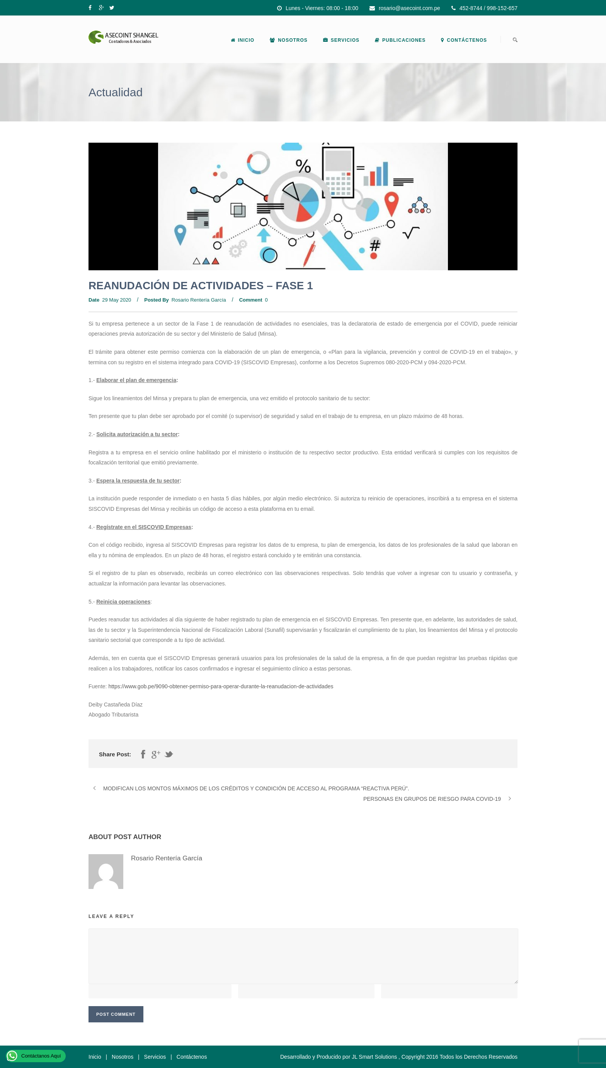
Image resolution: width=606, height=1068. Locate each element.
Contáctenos (464, 40)
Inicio (243, 40)
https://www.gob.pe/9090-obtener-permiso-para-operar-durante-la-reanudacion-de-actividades (220, 686)
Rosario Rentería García (199, 300)
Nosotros (289, 40)
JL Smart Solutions (374, 1057)
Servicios (341, 40)
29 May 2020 (116, 300)
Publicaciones (400, 40)
